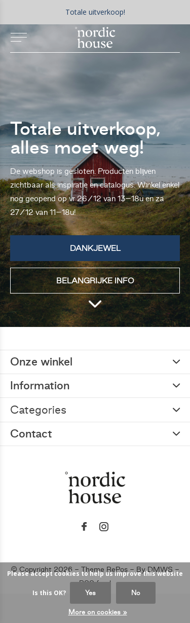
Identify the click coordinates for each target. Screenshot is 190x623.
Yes (90, 593)
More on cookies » (97, 612)
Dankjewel (95, 248)
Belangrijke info (95, 280)
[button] (18, 37)
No (135, 593)
